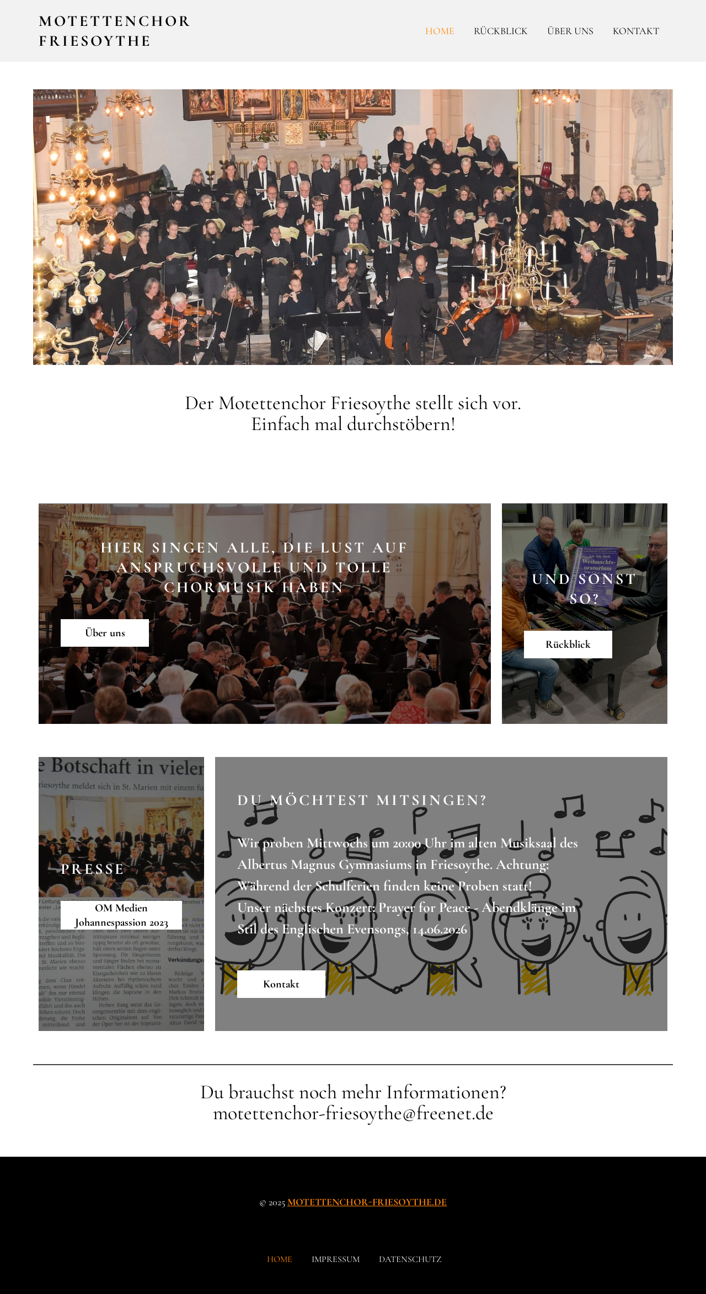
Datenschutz (410, 1259)
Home (439, 31)
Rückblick (501, 31)
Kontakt (636, 31)
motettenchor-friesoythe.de (367, 1202)
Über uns (570, 31)
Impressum (336, 1259)
